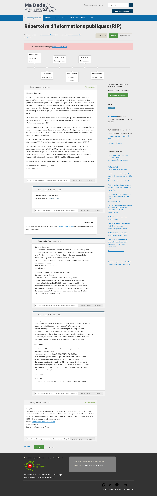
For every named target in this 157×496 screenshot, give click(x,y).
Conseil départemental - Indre (117, 170)
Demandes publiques (32, 18)
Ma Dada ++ (112, 116)
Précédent (112, 143)
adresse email (54, 198)
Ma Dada (40, 7)
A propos (93, 18)
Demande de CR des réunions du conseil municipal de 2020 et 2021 (119, 196)
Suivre (113, 36)
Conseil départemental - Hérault (118, 181)
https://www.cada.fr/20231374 (43, 422)
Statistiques (73, 18)
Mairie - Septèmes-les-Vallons (117, 235)
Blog (57, 18)
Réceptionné (90, 87)
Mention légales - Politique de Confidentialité (39, 477)
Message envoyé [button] (36, 87)
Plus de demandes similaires (116, 251)
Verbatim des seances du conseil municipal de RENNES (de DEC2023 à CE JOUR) (120, 207)
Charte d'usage (57, 475)
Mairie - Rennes (113, 213)
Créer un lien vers (77, 180)
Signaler (90, 180)
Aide (63, 18)
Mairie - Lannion (113, 219)
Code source (128, 486)
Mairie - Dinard (112, 247)
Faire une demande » (122, 11)
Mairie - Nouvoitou (114, 201)
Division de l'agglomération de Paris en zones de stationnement (120, 186)
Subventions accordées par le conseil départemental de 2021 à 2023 (120, 176)
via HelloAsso (98, 465)
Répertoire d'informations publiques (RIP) (118, 156)
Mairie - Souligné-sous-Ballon (117, 229)
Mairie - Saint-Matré (47, 35)
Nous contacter (44, 475)
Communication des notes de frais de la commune (119, 225)
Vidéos (110, 486)
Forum (83, 18)
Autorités (47, 18)
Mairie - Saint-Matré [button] (45, 190)
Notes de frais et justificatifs (118, 217)
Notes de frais (113, 167)
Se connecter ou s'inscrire (93, 5)
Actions (100, 36)
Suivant (120, 143)
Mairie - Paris (112, 190)
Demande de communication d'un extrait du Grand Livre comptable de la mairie (118, 242)
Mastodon (118, 486)
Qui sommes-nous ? (30, 475)
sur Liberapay (87, 465)
